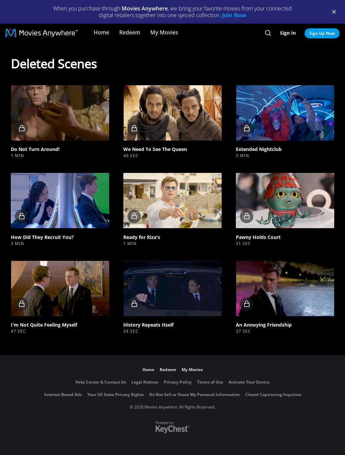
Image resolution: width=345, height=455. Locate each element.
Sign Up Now (322, 33)
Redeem (129, 32)
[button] (60, 113)
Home (101, 32)
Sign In (288, 33)
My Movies (164, 32)
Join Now (234, 15)
